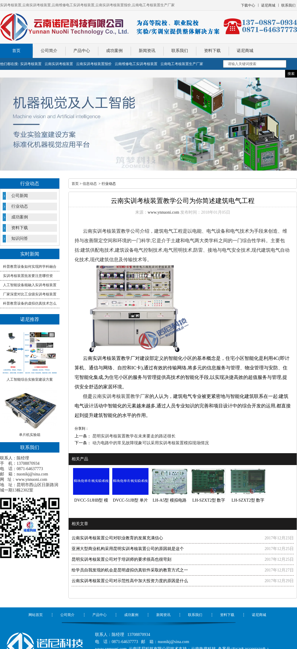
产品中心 (81, 50)
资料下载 (212, 50)
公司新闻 (19, 195)
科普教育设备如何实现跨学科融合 (29, 266)
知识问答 (19, 238)
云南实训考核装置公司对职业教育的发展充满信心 (117, 538)
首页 (16, 50)
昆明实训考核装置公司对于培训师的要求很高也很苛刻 (121, 559)
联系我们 (179, 50)
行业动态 (19, 206)
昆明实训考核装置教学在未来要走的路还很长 (133, 436)
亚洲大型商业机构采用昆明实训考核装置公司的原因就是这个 (128, 548)
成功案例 (114, 50)
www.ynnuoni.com (31, 479)
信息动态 (90, 184)
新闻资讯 (147, 50)
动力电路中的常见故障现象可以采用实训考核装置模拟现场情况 (150, 443)
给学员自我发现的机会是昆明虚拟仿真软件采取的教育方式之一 (130, 570)
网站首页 (36, 615)
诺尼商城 (245, 50)
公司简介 (49, 50)
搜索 (291, 74)
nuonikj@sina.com (32, 474)
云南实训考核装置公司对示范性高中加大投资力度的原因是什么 (130, 581)
